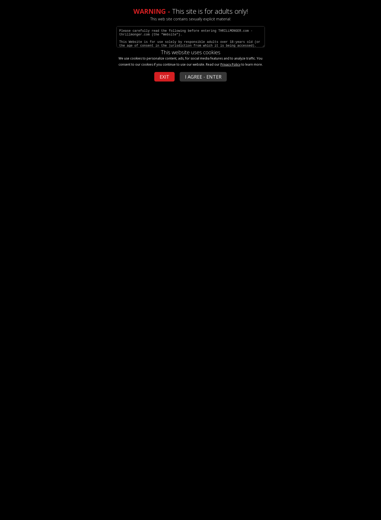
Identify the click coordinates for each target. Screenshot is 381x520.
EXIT (164, 77)
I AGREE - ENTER (203, 77)
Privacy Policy (230, 64)
